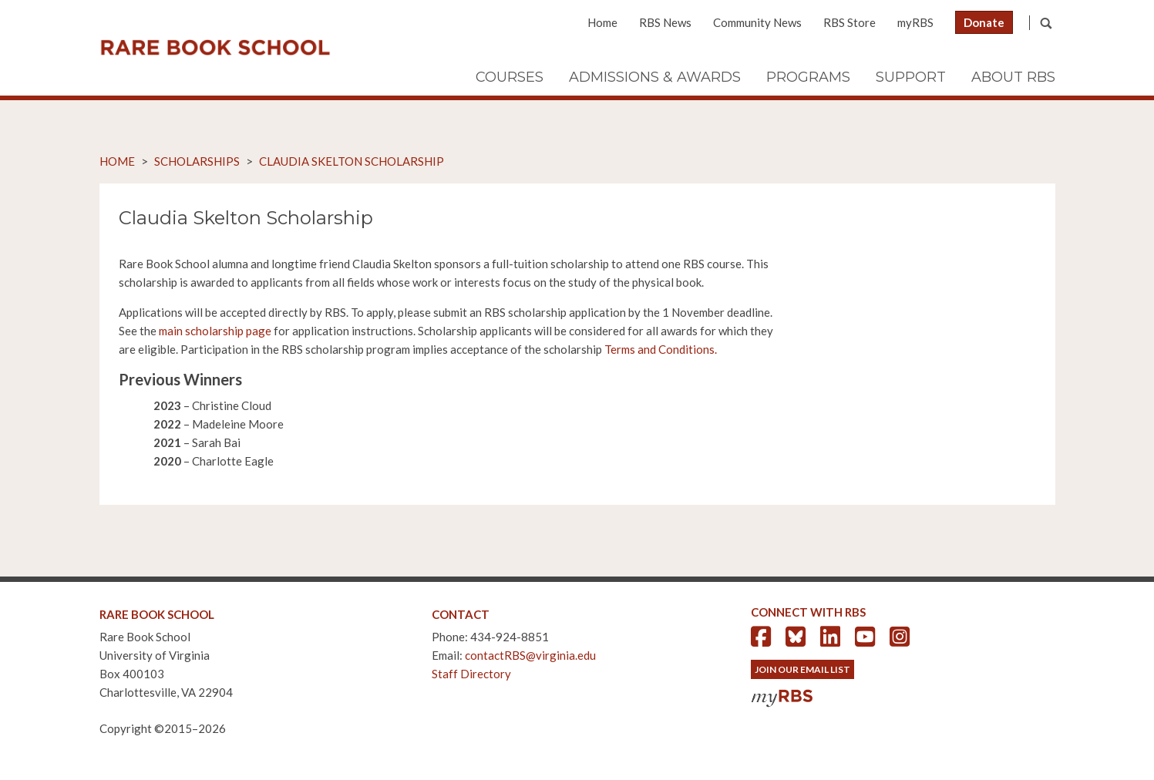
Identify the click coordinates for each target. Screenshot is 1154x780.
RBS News (665, 22)
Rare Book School (215, 48)
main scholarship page (215, 331)
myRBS (915, 22)
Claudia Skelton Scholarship (351, 161)
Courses (509, 77)
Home (602, 22)
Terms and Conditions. (660, 349)
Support (911, 77)
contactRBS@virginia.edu (530, 655)
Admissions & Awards (655, 77)
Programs (808, 77)
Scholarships (197, 161)
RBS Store (849, 22)
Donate (984, 22)
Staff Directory (471, 674)
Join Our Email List (802, 669)
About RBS (1013, 77)
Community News (757, 22)
